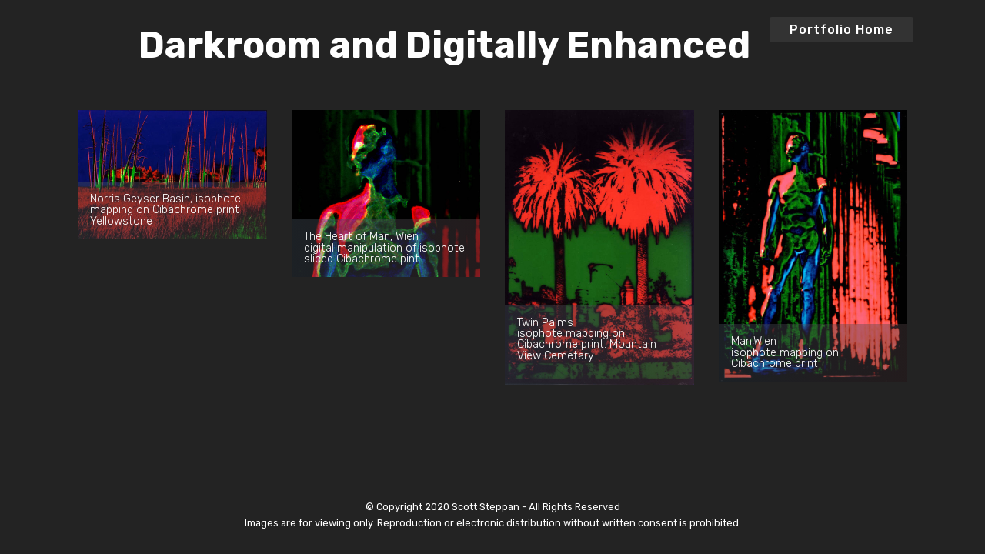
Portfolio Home (841, 29)
